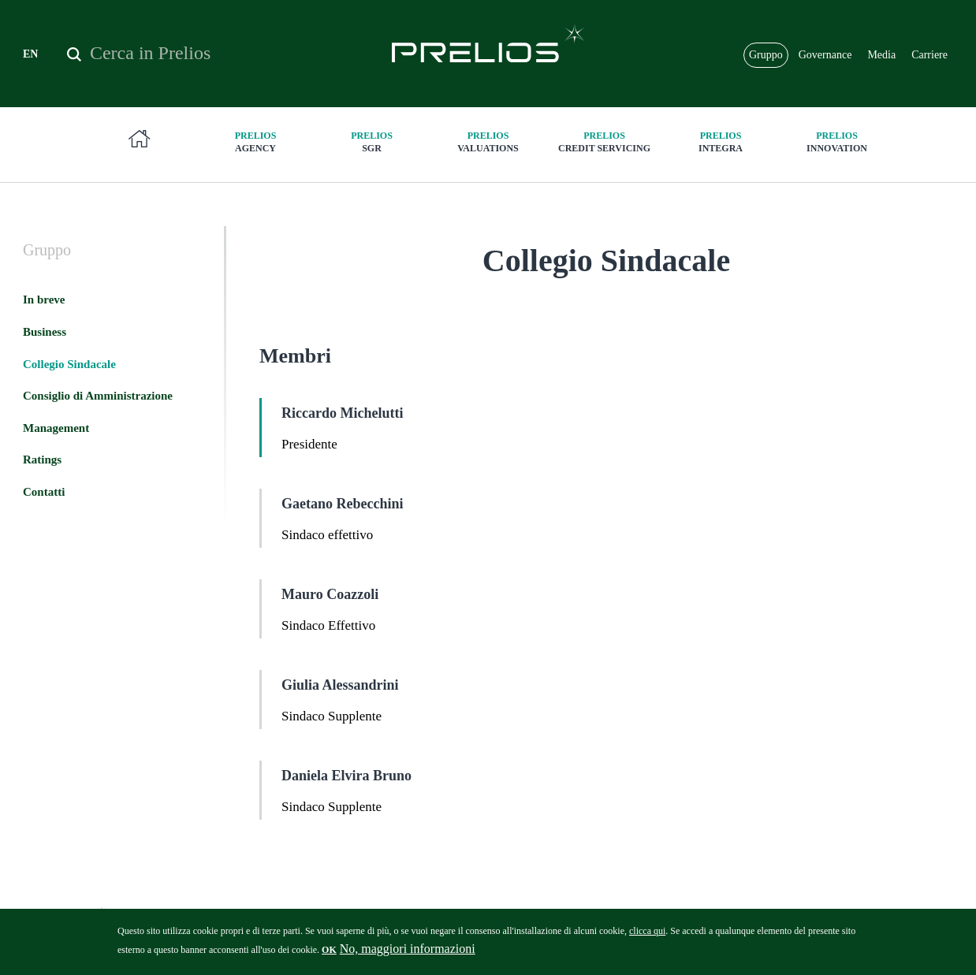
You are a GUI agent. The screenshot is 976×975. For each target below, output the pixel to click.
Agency (255, 141)
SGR (372, 141)
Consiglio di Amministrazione (98, 395)
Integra (720, 141)
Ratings (42, 459)
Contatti (44, 492)
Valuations (488, 141)
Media (881, 55)
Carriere (929, 55)
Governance (825, 55)
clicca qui (647, 936)
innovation (837, 141)
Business (44, 332)
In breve (44, 299)
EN (30, 54)
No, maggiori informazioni (407, 954)
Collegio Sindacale (69, 364)
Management (56, 428)
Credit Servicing (604, 141)
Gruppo (766, 55)
